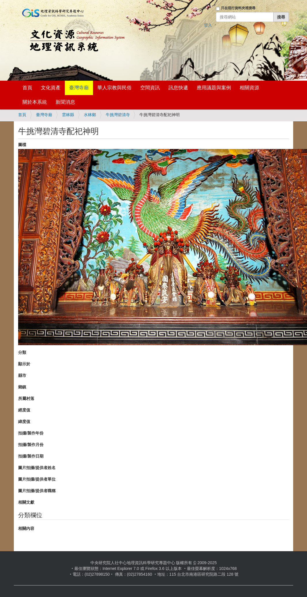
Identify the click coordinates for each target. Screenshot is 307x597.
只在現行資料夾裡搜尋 (238, 8)
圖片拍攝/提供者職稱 (37, 490)
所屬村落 (26, 398)
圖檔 (22, 144)
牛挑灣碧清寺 (118, 114)
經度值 (24, 410)
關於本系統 (34, 102)
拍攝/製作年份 (30, 433)
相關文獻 (26, 502)
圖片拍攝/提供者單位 (37, 479)
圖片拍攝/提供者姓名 (37, 467)
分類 (22, 352)
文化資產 (50, 87)
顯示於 (24, 364)
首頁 (27, 87)
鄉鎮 (22, 387)
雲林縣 (68, 114)
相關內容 (26, 528)
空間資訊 (150, 87)
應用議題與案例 (214, 87)
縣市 (22, 375)
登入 (208, 25)
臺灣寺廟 (79, 87)
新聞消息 (65, 102)
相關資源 (249, 87)
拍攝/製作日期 (30, 456)
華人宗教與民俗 (114, 87)
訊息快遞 (178, 87)
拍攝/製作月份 (30, 444)
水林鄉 (90, 114)
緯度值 (24, 421)
